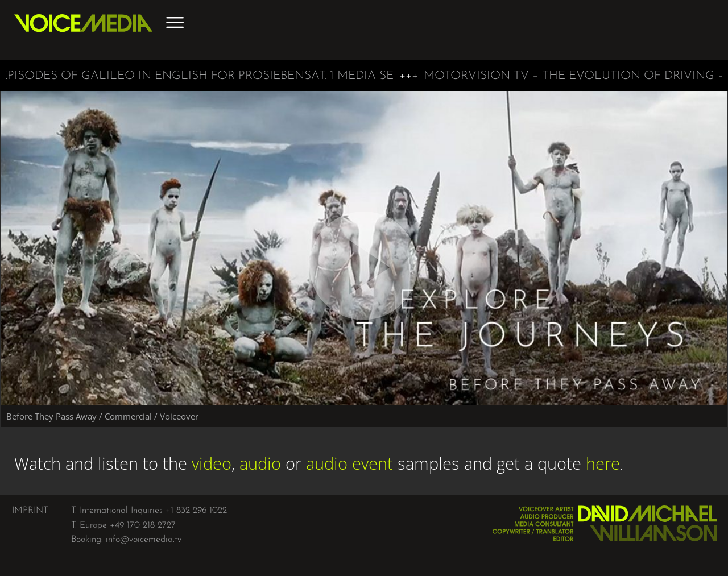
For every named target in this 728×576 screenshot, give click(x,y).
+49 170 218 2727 (143, 525)
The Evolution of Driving (631, 76)
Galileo (111, 76)
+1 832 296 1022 (196, 510)
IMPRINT (30, 510)
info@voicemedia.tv (143, 539)
